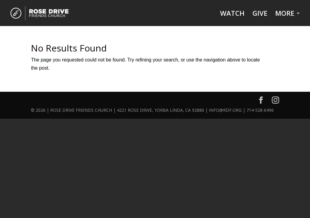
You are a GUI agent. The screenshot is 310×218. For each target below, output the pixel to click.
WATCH (232, 14)
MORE (284, 14)
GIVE (259, 14)
